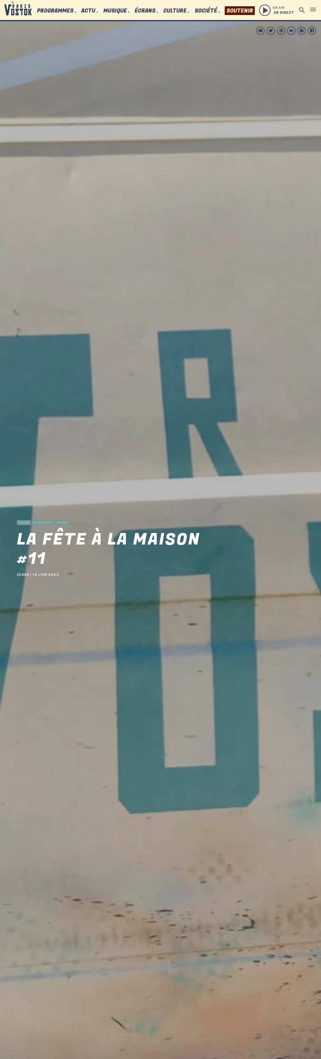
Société (206, 11)
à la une (23, 506)
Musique (115, 11)
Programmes (55, 11)
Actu (88, 11)
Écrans (145, 11)
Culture (175, 11)
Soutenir (239, 11)
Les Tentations (43, 506)
